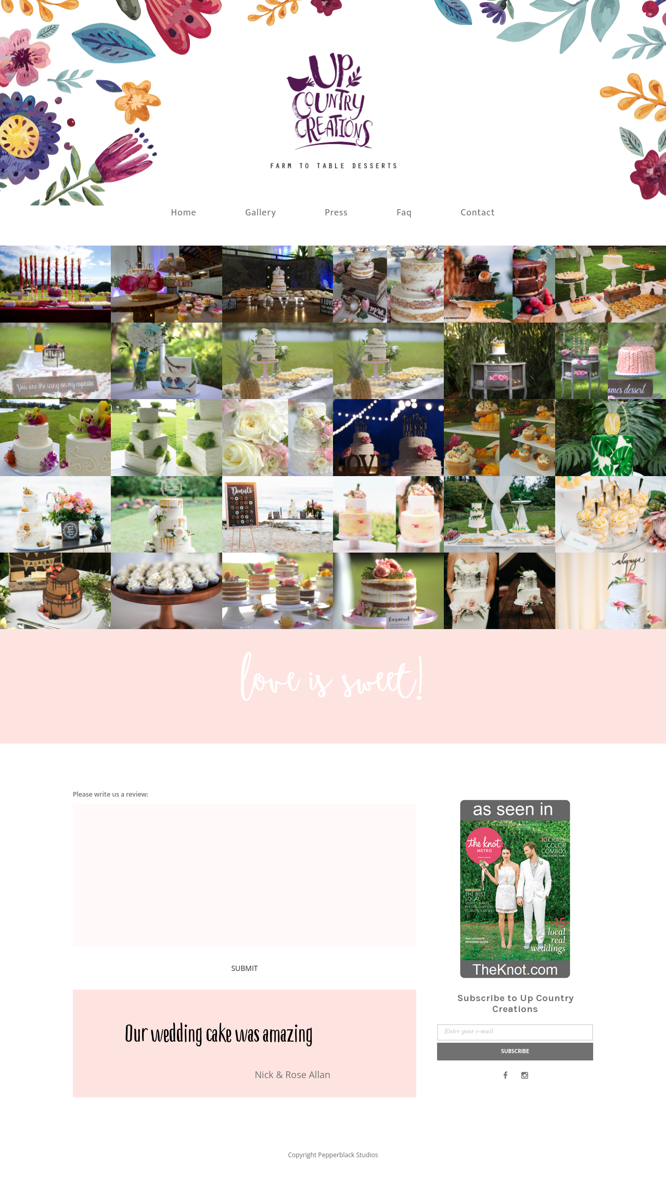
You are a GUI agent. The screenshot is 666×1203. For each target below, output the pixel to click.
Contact (477, 227)
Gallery (260, 227)
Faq (404, 227)
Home (184, 227)
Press (336, 227)
